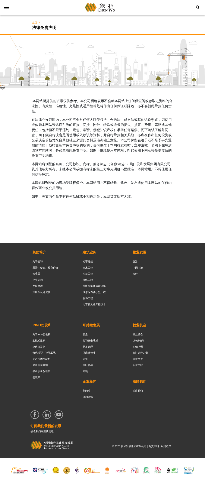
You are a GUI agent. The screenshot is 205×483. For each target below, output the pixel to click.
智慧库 (36, 377)
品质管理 (88, 346)
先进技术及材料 (41, 358)
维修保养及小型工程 (94, 292)
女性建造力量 (140, 352)
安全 (85, 334)
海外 (135, 273)
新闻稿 (86, 390)
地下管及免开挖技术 (94, 304)
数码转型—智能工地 (44, 352)
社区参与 (88, 365)
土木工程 (88, 267)
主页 (34, 22)
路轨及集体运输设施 (94, 286)
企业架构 (37, 279)
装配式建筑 (38, 340)
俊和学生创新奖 (41, 371)
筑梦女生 (138, 358)
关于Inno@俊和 (41, 334)
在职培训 (138, 346)
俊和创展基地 (40, 365)
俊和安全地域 (90, 340)
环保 (85, 358)
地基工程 (88, 273)
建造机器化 (38, 346)
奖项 (85, 371)
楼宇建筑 (88, 261)
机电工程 (88, 279)
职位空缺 (138, 365)
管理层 (36, 273)
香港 (135, 261)
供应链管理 (89, 352)
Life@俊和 (139, 340)
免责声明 (154, 446)
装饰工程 (88, 298)
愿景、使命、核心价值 (45, 267)
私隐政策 (166, 446)
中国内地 (138, 267)
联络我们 (138, 390)
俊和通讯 (88, 396)
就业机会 (138, 334)
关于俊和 (37, 261)
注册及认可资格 (41, 292)
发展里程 (37, 286)
